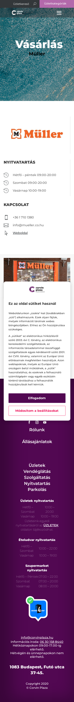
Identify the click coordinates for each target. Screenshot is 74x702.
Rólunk (37, 429)
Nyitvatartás (37, 483)
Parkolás (37, 489)
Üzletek (37, 465)
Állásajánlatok (37, 441)
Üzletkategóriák (55, 3)
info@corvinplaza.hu (37, 637)
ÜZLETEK (51, 525)
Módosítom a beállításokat (37, 411)
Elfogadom (37, 398)
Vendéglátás (37, 471)
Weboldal (20, 233)
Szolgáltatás (37, 477)
